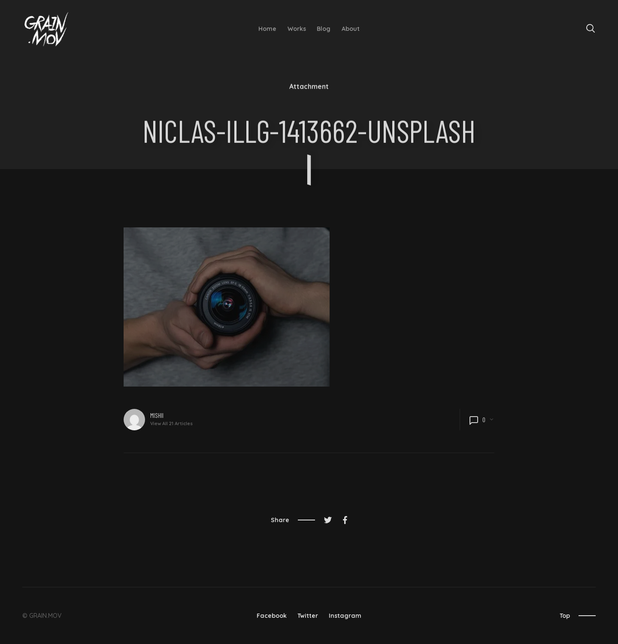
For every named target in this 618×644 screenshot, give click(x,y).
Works (297, 29)
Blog (323, 29)
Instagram (345, 616)
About (351, 29)
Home (267, 29)
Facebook (272, 616)
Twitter (307, 616)
